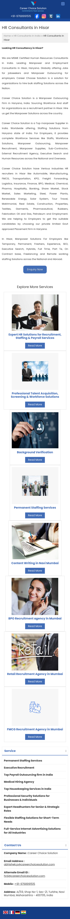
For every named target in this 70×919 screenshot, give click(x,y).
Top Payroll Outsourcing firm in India (28, 775)
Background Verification (35, 452)
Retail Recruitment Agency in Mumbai (35, 674)
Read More (35, 345)
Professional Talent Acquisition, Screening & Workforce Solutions (35, 395)
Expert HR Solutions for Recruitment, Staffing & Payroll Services (35, 336)
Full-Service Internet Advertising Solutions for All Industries (32, 831)
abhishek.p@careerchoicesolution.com (29, 864)
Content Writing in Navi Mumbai (35, 563)
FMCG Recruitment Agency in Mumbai (35, 729)
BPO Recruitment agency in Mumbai (35, 618)
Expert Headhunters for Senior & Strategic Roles (32, 809)
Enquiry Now (35, 269)
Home (7, 35)
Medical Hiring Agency (19, 782)
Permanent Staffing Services (35, 508)
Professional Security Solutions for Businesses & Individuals (27, 798)
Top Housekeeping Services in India (27, 789)
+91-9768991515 (25, 884)
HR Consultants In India (27, 35)
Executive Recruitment (19, 768)
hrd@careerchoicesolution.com (24, 876)
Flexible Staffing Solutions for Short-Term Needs (31, 820)
